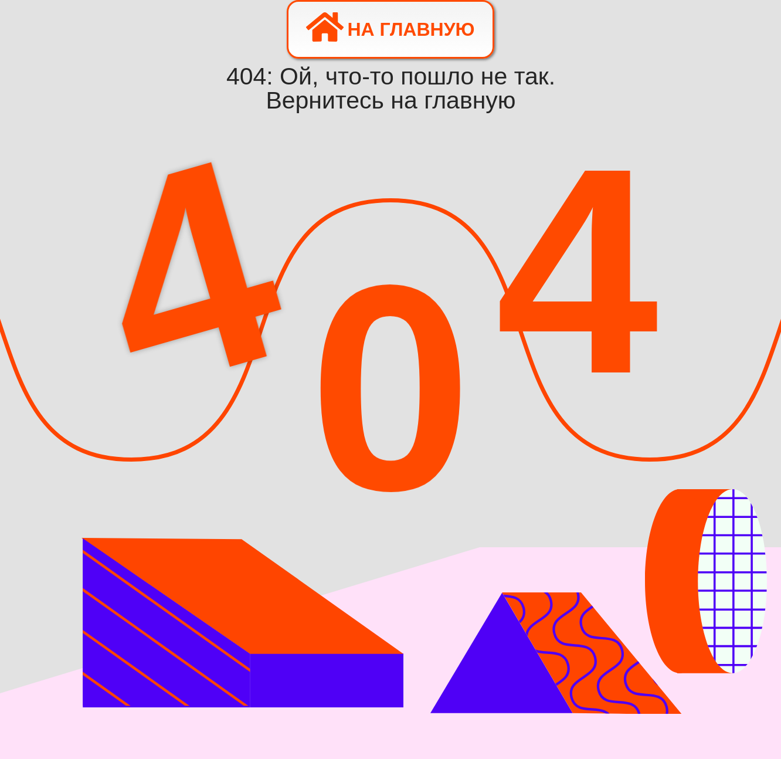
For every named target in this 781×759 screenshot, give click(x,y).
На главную (390, 27)
